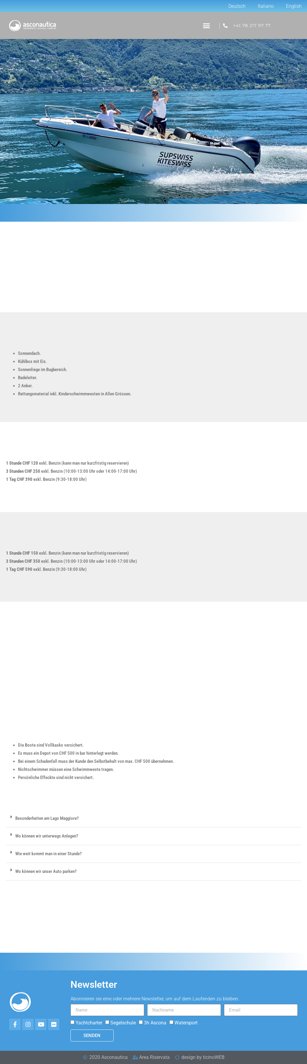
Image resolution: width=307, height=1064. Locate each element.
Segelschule (123, 1023)
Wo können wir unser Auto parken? (46, 871)
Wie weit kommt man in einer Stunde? (48, 853)
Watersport (186, 1023)
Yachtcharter (89, 1023)
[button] (206, 25)
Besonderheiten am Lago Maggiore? (47, 818)
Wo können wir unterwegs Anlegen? (46, 836)
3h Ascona (155, 1023)
